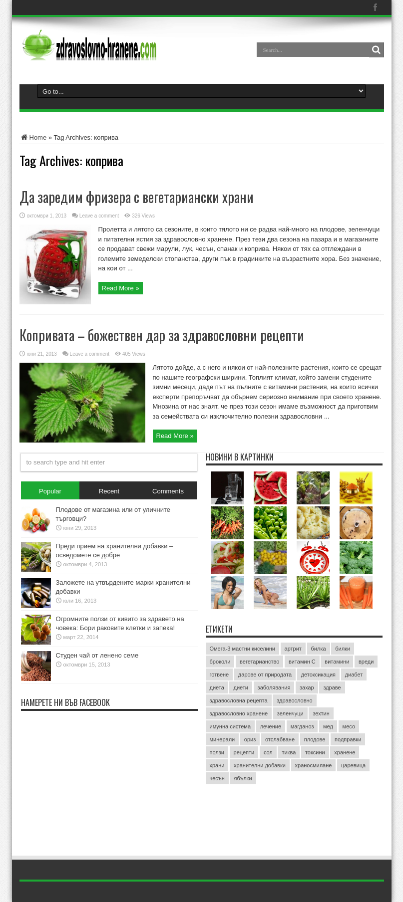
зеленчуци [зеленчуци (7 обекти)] (290, 713)
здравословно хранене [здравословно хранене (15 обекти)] (239, 713)
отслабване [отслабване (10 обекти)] (280, 739)
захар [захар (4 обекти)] (307, 687)
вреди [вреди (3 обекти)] (366, 662)
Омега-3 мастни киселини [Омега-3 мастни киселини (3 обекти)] (242, 649)
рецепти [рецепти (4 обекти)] (244, 752)
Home (33, 137)
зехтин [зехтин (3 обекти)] (321, 713)
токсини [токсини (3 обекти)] (315, 752)
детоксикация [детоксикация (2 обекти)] (318, 674)
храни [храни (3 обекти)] (217, 765)
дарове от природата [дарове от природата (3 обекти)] (265, 674)
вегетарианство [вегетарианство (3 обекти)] (259, 662)
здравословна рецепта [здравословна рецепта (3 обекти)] (239, 700)
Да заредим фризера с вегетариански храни (136, 197)
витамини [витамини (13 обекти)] (337, 662)
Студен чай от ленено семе (97, 655)
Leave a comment (99, 216)
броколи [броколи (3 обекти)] (220, 662)
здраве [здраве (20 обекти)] (332, 687)
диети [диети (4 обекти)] (240, 687)
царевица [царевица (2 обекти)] (353, 765)
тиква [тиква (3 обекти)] (289, 752)
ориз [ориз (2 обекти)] (250, 739)
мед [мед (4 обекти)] (328, 726)
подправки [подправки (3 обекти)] (348, 739)
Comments (168, 491)
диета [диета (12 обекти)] (217, 687)
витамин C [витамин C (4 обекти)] (302, 662)
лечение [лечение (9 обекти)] (270, 726)
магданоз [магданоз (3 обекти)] (302, 726)
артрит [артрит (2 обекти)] (293, 649)
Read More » (120, 288)
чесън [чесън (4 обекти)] (217, 778)
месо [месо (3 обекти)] (349, 726)
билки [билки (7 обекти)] (342, 649)
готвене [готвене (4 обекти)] (219, 674)
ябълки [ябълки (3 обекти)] (243, 778)
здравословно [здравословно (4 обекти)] (295, 700)
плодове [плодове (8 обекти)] (315, 739)
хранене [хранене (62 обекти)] (344, 752)
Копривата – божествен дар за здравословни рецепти (161, 335)
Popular (50, 491)
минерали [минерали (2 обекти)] (222, 739)
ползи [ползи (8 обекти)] (217, 752)
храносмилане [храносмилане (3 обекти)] (313, 765)
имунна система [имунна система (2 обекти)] (230, 726)
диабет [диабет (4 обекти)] (354, 674)
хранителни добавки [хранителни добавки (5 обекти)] (260, 765)
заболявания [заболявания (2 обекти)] (274, 687)
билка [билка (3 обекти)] (318, 649)
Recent (109, 491)
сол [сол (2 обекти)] (268, 752)
